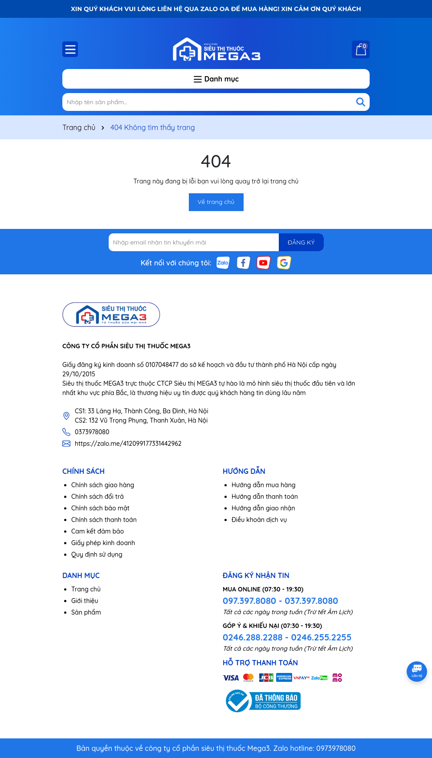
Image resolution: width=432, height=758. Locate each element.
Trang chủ (86, 589)
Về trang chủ (216, 202)
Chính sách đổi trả (97, 497)
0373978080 (92, 432)
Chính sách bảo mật (100, 508)
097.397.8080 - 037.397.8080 (280, 600)
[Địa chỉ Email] (216, 242)
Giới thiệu (84, 601)
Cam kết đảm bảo (97, 531)
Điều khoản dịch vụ (259, 520)
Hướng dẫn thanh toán (265, 497)
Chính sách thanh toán (104, 520)
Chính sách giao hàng (102, 485)
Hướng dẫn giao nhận (263, 508)
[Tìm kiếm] (360, 102)
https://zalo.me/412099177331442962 (128, 444)
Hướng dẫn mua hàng (264, 485)
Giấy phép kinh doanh (103, 543)
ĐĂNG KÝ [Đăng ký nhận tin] (301, 242)
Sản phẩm (86, 612)
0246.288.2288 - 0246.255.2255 (287, 637)
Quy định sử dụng (96, 554)
